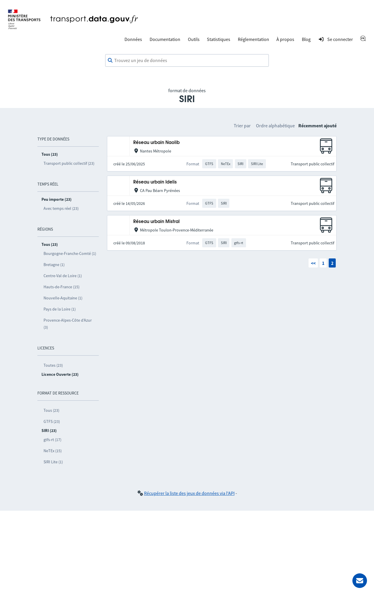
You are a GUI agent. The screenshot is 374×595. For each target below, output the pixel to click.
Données (133, 39)
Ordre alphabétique (275, 125)
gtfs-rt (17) (52, 439)
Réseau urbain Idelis (155, 182)
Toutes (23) (53, 365)
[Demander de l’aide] (359, 580)
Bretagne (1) (54, 264)
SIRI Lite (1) (53, 461)
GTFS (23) (52, 421)
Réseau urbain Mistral (156, 222)
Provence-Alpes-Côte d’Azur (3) (68, 324)
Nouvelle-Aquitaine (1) (63, 298)
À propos (285, 39)
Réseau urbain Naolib (156, 142)
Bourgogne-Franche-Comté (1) (70, 253)
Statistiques (218, 39)
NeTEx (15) (53, 450)
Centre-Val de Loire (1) (63, 275)
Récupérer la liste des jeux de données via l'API (189, 493)
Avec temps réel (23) (61, 208)
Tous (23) (51, 410)
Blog (306, 39)
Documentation (165, 39)
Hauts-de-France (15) (61, 286)
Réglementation (253, 39)
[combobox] (187, 60)
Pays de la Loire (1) (60, 309)
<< (313, 263)
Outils (194, 39)
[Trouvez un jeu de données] (187, 60)
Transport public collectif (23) (69, 163)
